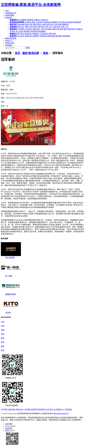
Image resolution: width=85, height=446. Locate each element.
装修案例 (13, 20)
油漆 (55, 27)
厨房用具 (71, 29)
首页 (7, 11)
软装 (31, 24)
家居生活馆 (9, 43)
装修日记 (37, 20)
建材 (23, 24)
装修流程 (13, 27)
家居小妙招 (41, 24)
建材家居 (13, 29)
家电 (35, 24)
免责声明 (34, 409)
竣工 (59, 27)
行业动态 (20, 36)
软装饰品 (46, 22)
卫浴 (2, 322)
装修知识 (8, 17)
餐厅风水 (52, 34)
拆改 (35, 27)
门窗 (42, 29)
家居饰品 (27, 31)
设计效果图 (21, 20)
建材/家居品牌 (10, 38)
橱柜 (50, 29)
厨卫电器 (59, 29)
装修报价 (8, 45)
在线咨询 (8, 428)
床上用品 (19, 31)
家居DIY (45, 20)
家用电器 (77, 22)
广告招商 (27, 409)
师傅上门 (8, 41)
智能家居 (65, 24)
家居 (2, 350)
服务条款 (11, 409)
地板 (54, 29)
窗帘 (65, 29)
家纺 (2, 346)
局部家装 (30, 20)
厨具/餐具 (69, 22)
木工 (51, 27)
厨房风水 (35, 34)
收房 (19, 27)
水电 (39, 27)
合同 (31, 27)
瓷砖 (38, 29)
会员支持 (49, 409)
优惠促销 (43, 36)
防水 (43, 27)
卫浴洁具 (39, 22)
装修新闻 (66, 36)
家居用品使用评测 (17, 22)
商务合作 (19, 409)
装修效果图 (9, 15)
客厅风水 (20, 34)
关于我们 (4, 409)
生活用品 (27, 22)
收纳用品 (54, 22)
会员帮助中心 (59, 409)
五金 (46, 29)
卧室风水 (28, 34)
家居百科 (13, 24)
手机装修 (68, 409)
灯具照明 (20, 29)
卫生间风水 (44, 34)
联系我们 (42, 409)
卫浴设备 (28, 29)
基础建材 (42, 31)
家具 (33, 22)
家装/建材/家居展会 (55, 36)
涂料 (2, 326)
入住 (67, 27)
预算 (27, 27)
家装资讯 (13, 36)
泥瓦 (47, 27)
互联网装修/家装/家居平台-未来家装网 (31, 5)
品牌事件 (35, 36)
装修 (19, 24)
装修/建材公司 (10, 13)
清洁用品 (62, 22)
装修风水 (13, 34)
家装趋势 (28, 36)
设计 (23, 27)
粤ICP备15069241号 (61, 413)
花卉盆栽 (57, 24)
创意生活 (50, 24)
